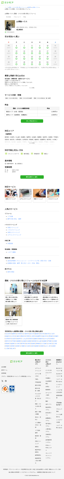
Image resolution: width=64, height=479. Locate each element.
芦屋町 (50, 341)
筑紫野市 (39, 336)
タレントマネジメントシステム (49, 455)
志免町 (24, 341)
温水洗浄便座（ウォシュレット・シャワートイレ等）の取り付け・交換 (29, 260)
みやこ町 (47, 346)
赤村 (32, 346)
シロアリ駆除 (11, 252)
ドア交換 (10, 216)
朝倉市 (41, 338)
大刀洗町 (44, 343)
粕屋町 (45, 341)
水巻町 (55, 341)
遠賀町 (13, 343)
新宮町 (34, 341)
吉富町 (54, 346)
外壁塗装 (10, 243)
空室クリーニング (12, 227)
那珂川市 (8, 341)
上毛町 (7, 348)
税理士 (37, 446)
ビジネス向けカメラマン (49, 373)
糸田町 (18, 346)
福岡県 (29, 7)
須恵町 (29, 341)
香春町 (7, 346)
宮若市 (31, 338)
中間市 (28, 336)
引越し (37, 379)
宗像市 (56, 336)
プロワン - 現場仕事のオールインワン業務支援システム (16, 376)
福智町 (37, 346)
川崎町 (23, 346)
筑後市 (7, 336)
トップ (6, 7)
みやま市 (46, 338)
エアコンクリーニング (14, 235)
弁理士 (47, 386)
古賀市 (14, 338)
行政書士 (48, 378)
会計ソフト (49, 404)
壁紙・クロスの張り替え (38, 406)
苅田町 (42, 346)
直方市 (32, 333)
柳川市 (47, 333)
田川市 (42, 333)
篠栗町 (19, 341)
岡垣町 (7, 343)
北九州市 (8, 333)
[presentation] (8, 17)
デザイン (48, 398)
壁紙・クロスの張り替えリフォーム (18, 7)
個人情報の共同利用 (14, 472)
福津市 (19, 338)
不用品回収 (38, 382)
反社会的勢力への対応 (42, 469)
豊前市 (23, 336)
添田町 (13, 346)
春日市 (45, 336)
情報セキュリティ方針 (55, 469)
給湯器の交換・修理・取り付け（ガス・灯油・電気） (23, 263)
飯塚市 (37, 333)
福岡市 (14, 333)
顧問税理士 (38, 455)
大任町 (28, 346)
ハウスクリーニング (13, 230)
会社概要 (3, 367)
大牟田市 (19, 333)
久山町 (40, 341)
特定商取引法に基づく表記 (28, 469)
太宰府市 (8, 338)
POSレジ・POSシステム (49, 448)
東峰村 (38, 343)
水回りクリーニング (13, 232)
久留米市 (26, 333)
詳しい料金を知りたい (32, 121)
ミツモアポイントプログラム (28, 472)
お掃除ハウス (35, 7)
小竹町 (18, 343)
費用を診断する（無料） (32, 177)
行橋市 (18, 336)
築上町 (13, 348)
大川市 (13, 336)
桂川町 (28, 343)
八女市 (52, 333)
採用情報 (3, 373)
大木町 (50, 343)
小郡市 (33, 336)
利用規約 (5, 469)
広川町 (55, 343)
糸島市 (52, 338)
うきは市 (25, 338)
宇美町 (14, 341)
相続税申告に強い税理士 (38, 461)
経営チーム (4, 370)
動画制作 (48, 389)
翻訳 (47, 401)
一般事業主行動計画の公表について (45, 472)
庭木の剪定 (10, 272)
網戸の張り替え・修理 (14, 219)
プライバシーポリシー (15, 469)
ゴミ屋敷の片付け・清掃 (38, 425)
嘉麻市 (36, 338)
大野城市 (50, 336)
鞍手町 (23, 343)
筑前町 (33, 343)
